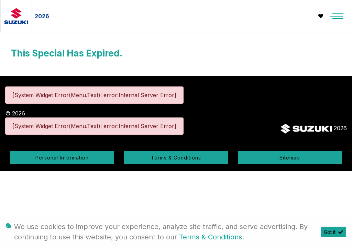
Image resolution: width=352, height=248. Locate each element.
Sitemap (289, 158)
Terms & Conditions (176, 158)
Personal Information (62, 158)
